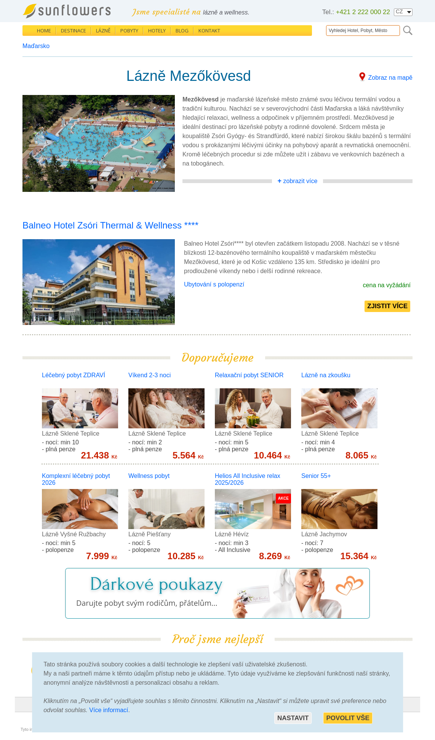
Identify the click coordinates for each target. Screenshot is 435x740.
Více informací (108, 710)
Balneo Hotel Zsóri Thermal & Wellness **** (110, 225)
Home (44, 30)
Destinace (73, 30)
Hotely (157, 30)
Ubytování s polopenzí (214, 284)
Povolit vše (347, 718)
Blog (182, 30)
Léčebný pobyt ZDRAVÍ (73, 375)
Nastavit (293, 718)
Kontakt (209, 30)
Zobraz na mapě (390, 77)
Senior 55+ (316, 476)
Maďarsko (36, 46)
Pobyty (129, 30)
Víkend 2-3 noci (149, 375)
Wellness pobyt (149, 476)
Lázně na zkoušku (325, 375)
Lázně (103, 30)
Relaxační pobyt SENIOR (249, 375)
